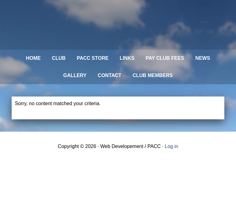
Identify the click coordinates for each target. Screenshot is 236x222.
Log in (171, 146)
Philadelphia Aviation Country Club (102, 24)
